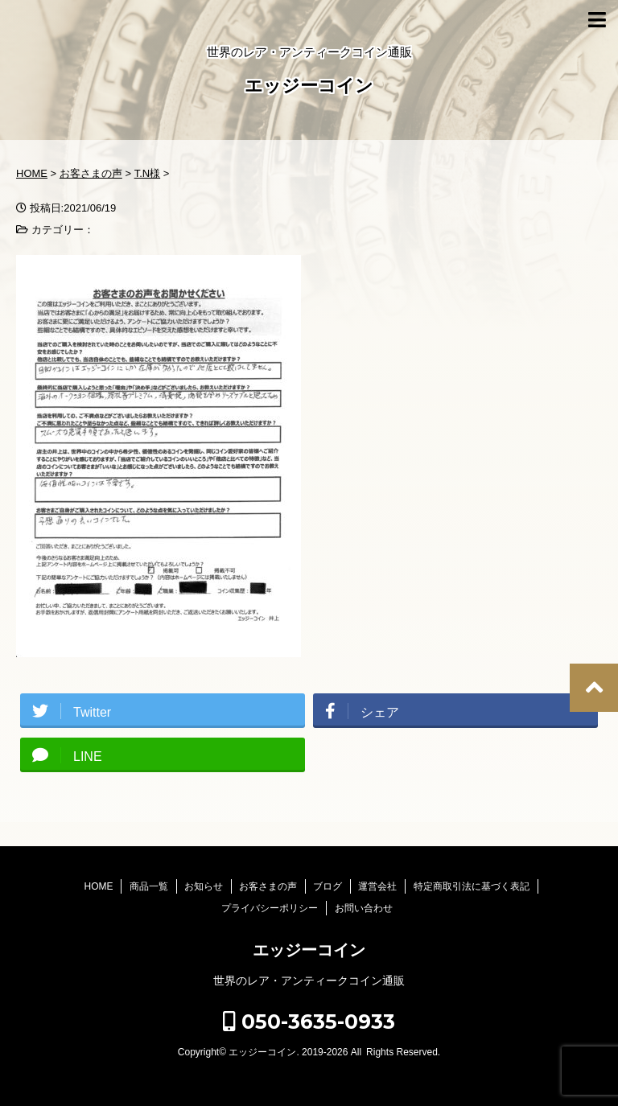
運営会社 (377, 886)
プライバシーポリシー (269, 908)
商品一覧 (149, 886)
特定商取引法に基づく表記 (471, 886)
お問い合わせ (364, 908)
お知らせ (203, 886)
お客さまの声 (268, 886)
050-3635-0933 (309, 1021)
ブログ (327, 886)
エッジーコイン (309, 87)
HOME (98, 886)
